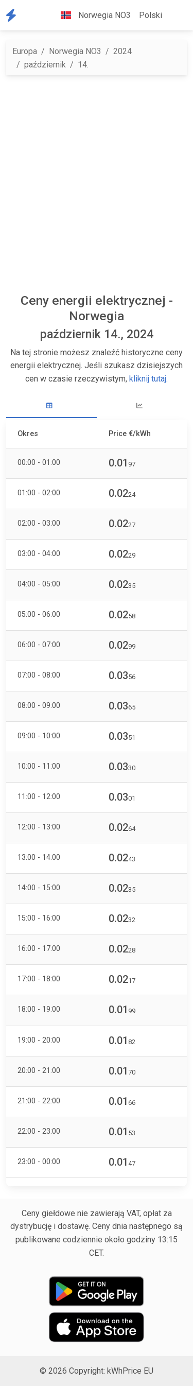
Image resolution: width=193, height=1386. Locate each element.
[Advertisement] (96, 184)
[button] (174, 15)
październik (45, 65)
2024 (122, 51)
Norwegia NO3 (75, 51)
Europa (24, 51)
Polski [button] (150, 15)
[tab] (51, 406)
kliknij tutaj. (148, 379)
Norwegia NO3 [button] (91, 15)
